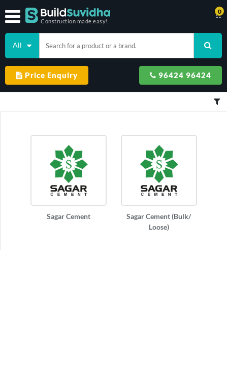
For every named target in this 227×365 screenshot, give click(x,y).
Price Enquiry (47, 75)
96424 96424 (180, 75)
